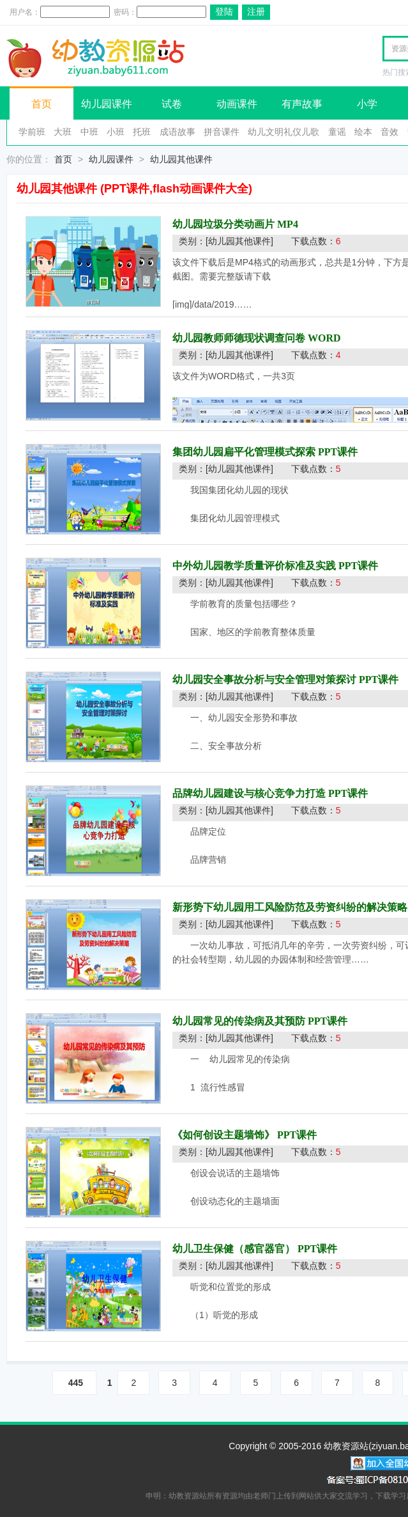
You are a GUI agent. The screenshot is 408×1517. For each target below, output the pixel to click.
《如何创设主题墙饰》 (223, 1134)
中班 (89, 132)
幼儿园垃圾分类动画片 (223, 224)
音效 (389, 132)
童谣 (337, 132)
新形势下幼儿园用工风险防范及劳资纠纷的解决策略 (289, 907)
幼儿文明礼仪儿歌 (283, 132)
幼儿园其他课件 (181, 159)
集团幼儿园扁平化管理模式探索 (243, 451)
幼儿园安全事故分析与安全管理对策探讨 (264, 679)
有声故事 (302, 103)
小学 (367, 103)
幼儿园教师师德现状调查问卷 (238, 338)
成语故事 (177, 132)
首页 (41, 103)
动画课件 (236, 103)
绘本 (363, 132)
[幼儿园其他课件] (239, 241)
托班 (142, 132)
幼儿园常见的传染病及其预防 (238, 1021)
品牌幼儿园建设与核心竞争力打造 (249, 793)
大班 (63, 132)
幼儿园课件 (106, 103)
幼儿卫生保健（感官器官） (233, 1248)
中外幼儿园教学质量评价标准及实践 (254, 565)
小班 (116, 132)
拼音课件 (221, 132)
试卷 (172, 103)
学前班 (32, 132)
